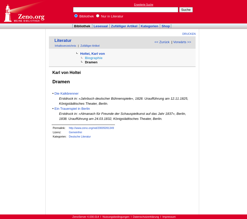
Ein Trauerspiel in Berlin (72, 109)
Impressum (169, 216)
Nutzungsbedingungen (116, 216)
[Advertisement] (223, 11)
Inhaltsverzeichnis (65, 45)
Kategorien (149, 26)
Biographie (94, 58)
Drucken (189, 33)
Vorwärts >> (182, 42)
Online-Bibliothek (24, 11)
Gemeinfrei (75, 132)
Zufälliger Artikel (124, 26)
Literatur (63, 40)
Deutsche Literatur (80, 136)
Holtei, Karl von (92, 54)
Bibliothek (84, 16)
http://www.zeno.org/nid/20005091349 (91, 127)
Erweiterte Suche (143, 4)
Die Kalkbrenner (66, 93)
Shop (166, 26)
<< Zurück (162, 42)
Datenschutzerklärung (146, 216)
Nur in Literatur (109, 16)
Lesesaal (101, 26)
